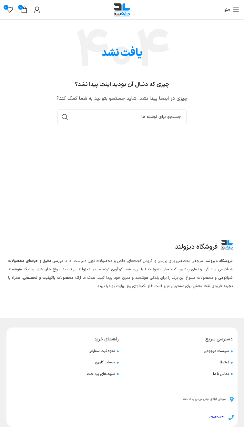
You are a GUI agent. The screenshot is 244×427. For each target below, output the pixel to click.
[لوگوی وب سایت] (121, 9)
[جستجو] (122, 116)
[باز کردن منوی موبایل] (231, 9)
